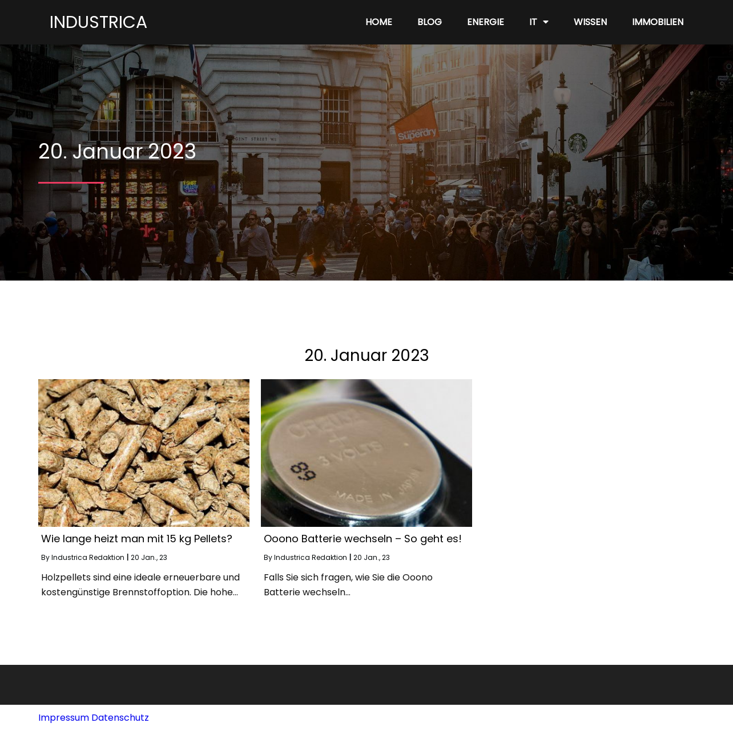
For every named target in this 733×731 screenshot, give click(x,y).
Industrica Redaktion (87, 557)
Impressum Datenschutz (93, 717)
